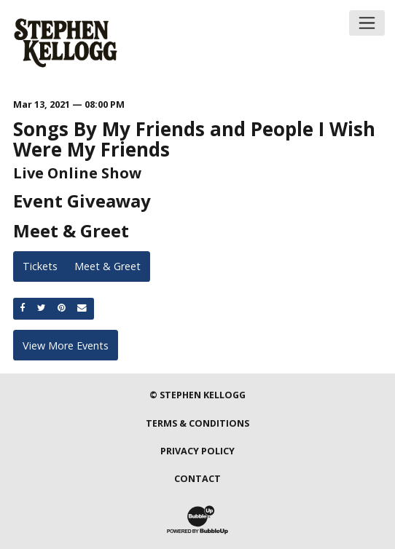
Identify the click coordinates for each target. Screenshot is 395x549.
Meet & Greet (107, 266)
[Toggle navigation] (367, 22)
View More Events (66, 345)
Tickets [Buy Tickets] (40, 266)
